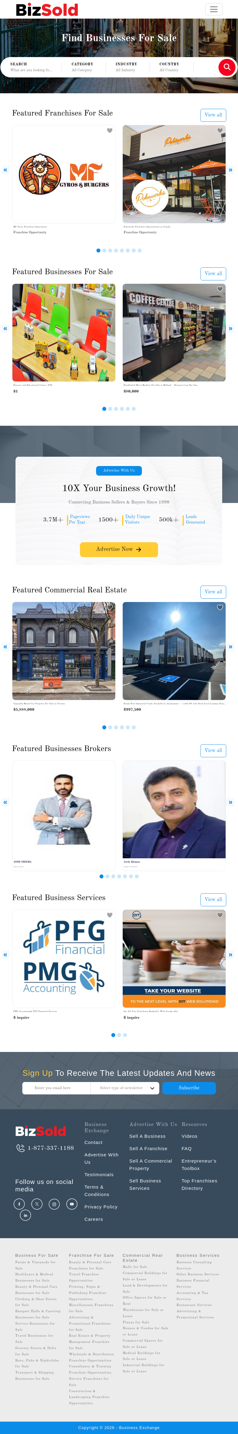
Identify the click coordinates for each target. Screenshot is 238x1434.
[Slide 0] (113, 1035)
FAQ (187, 1148)
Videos (190, 1136)
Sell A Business (147, 1136)
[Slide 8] (140, 250)
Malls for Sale (135, 1267)
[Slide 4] (116, 250)
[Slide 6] (128, 250)
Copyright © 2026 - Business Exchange (119, 1427)
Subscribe (188, 1088)
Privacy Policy (100, 1206)
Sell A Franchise (148, 1148)
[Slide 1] (98, 250)
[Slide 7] (134, 250)
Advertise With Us (119, 471)
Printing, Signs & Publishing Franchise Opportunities (88, 1293)
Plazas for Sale (136, 1322)
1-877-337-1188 (44, 1148)
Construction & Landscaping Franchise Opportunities (89, 1397)
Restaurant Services (194, 1305)
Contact (93, 1142)
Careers (93, 1219)
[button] (84, 67)
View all (213, 115)
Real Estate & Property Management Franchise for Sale (90, 1342)
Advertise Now (118, 549)
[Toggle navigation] (214, 9)
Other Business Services (197, 1274)
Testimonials (99, 1174)
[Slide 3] (110, 250)
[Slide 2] (104, 250)
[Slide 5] (122, 250)
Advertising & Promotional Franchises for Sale (90, 1324)
